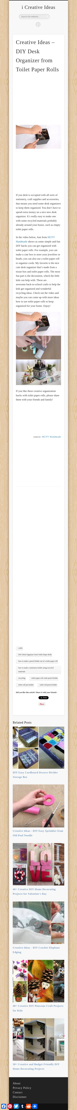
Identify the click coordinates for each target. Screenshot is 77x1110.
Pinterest (38, 24)
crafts (20, 648)
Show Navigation (57, 27)
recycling (21, 678)
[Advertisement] (42, 99)
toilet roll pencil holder (48, 685)
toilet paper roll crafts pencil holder (45, 678)
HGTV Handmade (51, 436)
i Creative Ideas (38, 7)
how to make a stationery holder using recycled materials (36, 670)
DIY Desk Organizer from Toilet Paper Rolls (35, 654)
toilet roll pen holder (26, 685)
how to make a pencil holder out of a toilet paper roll (38, 661)
